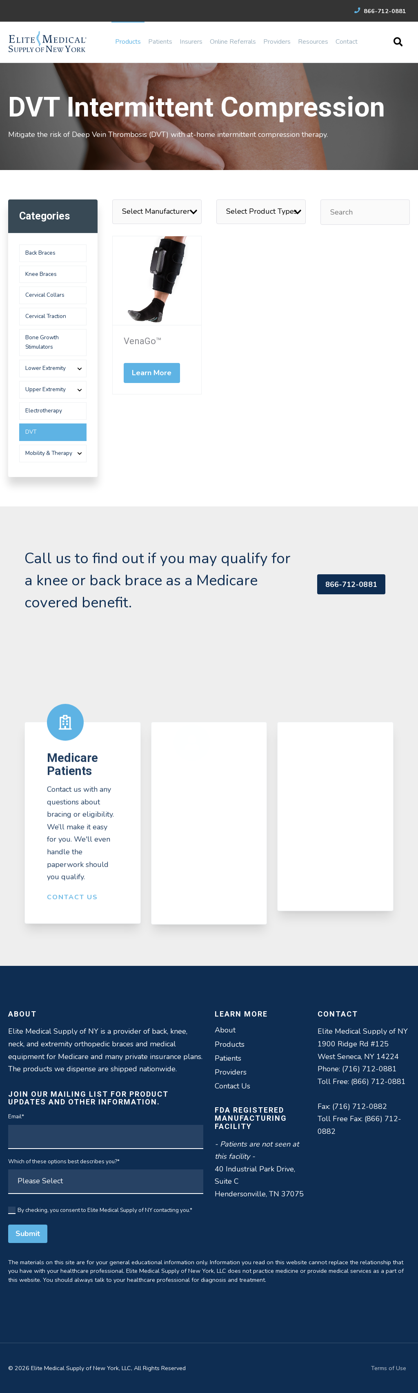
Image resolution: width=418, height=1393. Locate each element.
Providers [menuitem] (277, 41)
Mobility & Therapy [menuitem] (48, 453)
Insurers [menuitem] (191, 41)
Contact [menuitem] (347, 41)
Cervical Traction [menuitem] (45, 316)
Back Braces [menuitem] (40, 253)
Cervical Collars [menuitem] (44, 295)
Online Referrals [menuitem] (233, 41)
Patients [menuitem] (160, 41)
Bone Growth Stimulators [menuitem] (42, 342)
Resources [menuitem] (313, 41)
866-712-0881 (380, 11)
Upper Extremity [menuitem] (45, 389)
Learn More (152, 373)
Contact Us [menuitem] (232, 1086)
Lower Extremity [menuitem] (45, 368)
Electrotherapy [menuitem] (43, 410)
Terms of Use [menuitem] (388, 1368)
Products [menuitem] (128, 41)
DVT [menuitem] (30, 432)
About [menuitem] (225, 1030)
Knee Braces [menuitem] (41, 274)
